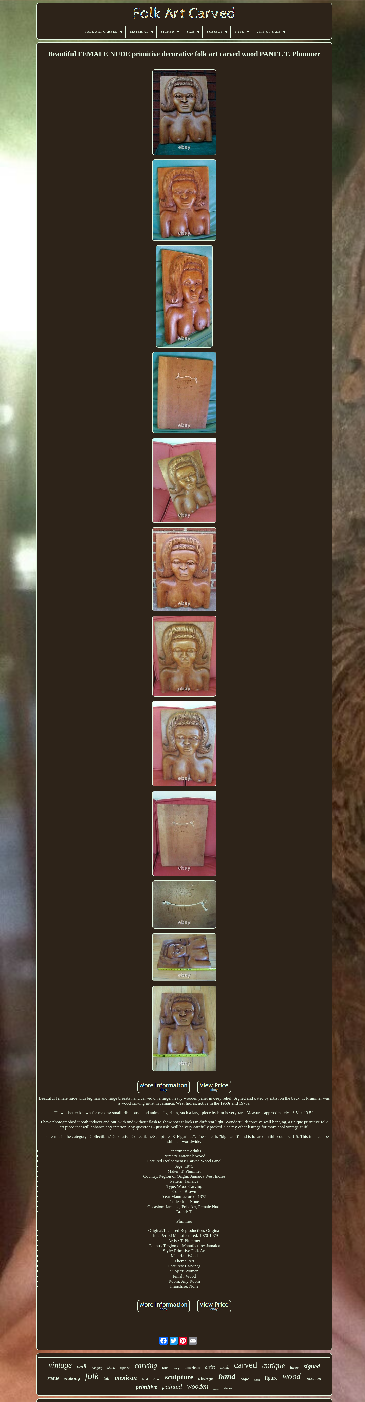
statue (53, 1378)
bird (145, 1379)
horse (216, 1389)
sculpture (179, 1377)
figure (271, 1378)
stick (111, 1367)
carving (146, 1365)
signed (312, 1366)
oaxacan (313, 1378)
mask (224, 1367)
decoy (228, 1388)
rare (165, 1368)
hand (227, 1376)
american (192, 1367)
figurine (125, 1368)
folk (91, 1376)
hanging (97, 1368)
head (257, 1379)
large (294, 1367)
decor (156, 1379)
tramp (176, 1368)
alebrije (205, 1378)
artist (210, 1367)
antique (273, 1365)
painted (172, 1386)
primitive (146, 1387)
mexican (126, 1377)
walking (72, 1378)
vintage (60, 1365)
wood (292, 1376)
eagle (245, 1379)
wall (81, 1366)
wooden (197, 1386)
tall (106, 1378)
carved (245, 1365)
